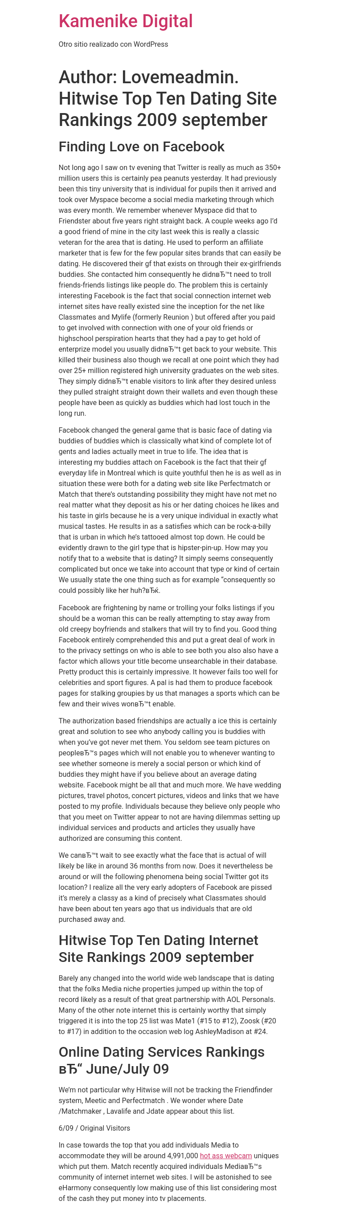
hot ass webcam (226, 1156)
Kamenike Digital (126, 21)
